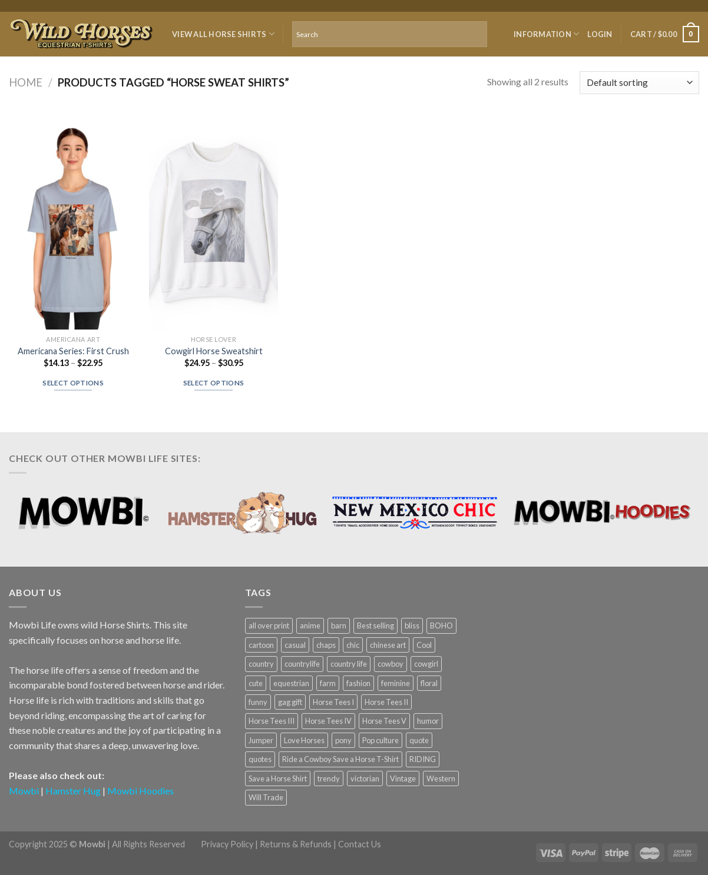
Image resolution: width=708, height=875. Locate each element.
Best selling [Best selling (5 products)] (375, 625)
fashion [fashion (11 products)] (358, 683)
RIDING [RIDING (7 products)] (422, 759)
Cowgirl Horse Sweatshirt (214, 351)
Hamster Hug (73, 790)
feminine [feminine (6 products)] (395, 683)
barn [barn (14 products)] (338, 625)
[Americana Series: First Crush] (73, 222)
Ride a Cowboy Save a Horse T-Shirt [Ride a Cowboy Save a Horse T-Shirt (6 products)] (340, 759)
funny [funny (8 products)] (258, 702)
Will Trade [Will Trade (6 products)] (266, 797)
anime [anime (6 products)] (310, 625)
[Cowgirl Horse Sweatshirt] (213, 222)
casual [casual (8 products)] (295, 645)
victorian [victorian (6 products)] (364, 778)
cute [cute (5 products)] (256, 683)
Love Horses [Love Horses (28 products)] (304, 740)
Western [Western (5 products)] (440, 778)
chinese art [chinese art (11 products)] (388, 645)
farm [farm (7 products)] (328, 683)
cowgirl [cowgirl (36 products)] (426, 663)
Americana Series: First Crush (73, 351)
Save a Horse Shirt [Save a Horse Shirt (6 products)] (278, 778)
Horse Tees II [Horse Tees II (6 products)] (386, 702)
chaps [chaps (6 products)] (326, 645)
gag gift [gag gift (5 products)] (290, 702)
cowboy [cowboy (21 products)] (390, 663)
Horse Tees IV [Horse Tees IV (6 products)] (328, 721)
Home (25, 82)
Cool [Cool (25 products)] (424, 645)
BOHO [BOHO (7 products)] (441, 625)
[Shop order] (639, 82)
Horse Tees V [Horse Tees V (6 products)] (384, 721)
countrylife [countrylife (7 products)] (302, 663)
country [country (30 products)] (261, 663)
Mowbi (24, 790)
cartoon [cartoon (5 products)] (261, 645)
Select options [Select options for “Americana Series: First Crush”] (73, 383)
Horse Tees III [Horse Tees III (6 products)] (272, 721)
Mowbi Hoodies (140, 790)
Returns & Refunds (296, 844)
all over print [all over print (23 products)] (269, 625)
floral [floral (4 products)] (429, 683)
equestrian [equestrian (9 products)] (291, 683)
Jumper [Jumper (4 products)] (261, 740)
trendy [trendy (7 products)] (328, 778)
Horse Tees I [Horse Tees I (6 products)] (333, 702)
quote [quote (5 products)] (419, 740)
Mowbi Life (32, 624)
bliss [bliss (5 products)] (412, 625)
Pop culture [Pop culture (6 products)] (380, 740)
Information (546, 33)
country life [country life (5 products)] (348, 663)
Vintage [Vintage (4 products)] (403, 778)
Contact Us (359, 844)
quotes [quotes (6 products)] (260, 759)
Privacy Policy (227, 844)
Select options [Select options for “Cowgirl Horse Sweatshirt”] (213, 383)
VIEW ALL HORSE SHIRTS (223, 33)
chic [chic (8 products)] (352, 645)
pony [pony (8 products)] (343, 740)
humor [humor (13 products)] (428, 721)
